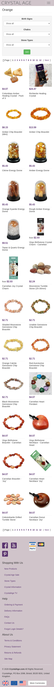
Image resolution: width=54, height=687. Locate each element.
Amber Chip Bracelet (39, 132)
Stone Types (27, 40)
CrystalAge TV (10, 593)
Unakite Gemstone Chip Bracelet (38, 325)
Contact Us (9, 623)
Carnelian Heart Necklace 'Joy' (36, 479)
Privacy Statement (12, 646)
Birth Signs (27, 19)
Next (47, 60)
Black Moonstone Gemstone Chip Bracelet (10, 404)
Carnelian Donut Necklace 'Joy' (37, 518)
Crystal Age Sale (11, 575)
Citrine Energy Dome (12, 170)
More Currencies (37, 683)
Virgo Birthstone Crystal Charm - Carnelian (40, 243)
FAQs (6, 617)
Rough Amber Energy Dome (39, 210)
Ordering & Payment (13, 605)
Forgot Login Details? (13, 629)
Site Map (8, 659)
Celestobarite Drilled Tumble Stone (12, 518)
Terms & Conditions (13, 640)
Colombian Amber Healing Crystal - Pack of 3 (12, 95)
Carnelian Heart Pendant (36, 402)
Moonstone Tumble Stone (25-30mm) (38, 287)
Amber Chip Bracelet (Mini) (12, 133)
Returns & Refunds (12, 653)
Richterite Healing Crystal (37, 94)
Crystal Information (12, 587)
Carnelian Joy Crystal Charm (12, 287)
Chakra (27, 29)
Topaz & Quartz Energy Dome (13, 248)
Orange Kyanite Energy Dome (13, 210)
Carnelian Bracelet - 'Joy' (11, 479)
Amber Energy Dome (39, 170)
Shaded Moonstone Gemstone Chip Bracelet (11, 327)
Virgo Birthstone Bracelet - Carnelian (11, 441)
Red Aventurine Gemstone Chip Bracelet (36, 365)
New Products (10, 569)
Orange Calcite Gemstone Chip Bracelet (9, 365)
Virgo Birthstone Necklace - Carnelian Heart (39, 442)
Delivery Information (13, 611)
